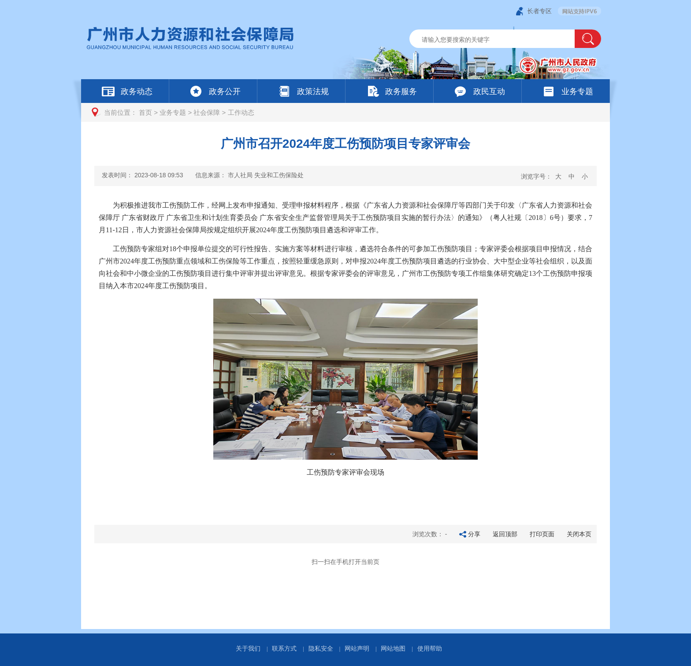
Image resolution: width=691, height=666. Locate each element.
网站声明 (357, 648)
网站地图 (393, 648)
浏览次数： (429, 534)
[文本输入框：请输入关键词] (499, 39)
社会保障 (206, 112)
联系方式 (284, 648)
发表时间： (142, 175)
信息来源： (249, 175)
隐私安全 (320, 648)
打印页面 (542, 534)
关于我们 (248, 648)
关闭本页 (579, 534)
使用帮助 (429, 648)
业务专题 (173, 112)
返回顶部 (505, 534)
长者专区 (539, 11)
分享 (474, 534)
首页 (145, 112)
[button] (588, 38)
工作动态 (241, 112)
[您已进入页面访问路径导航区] (345, 112)
